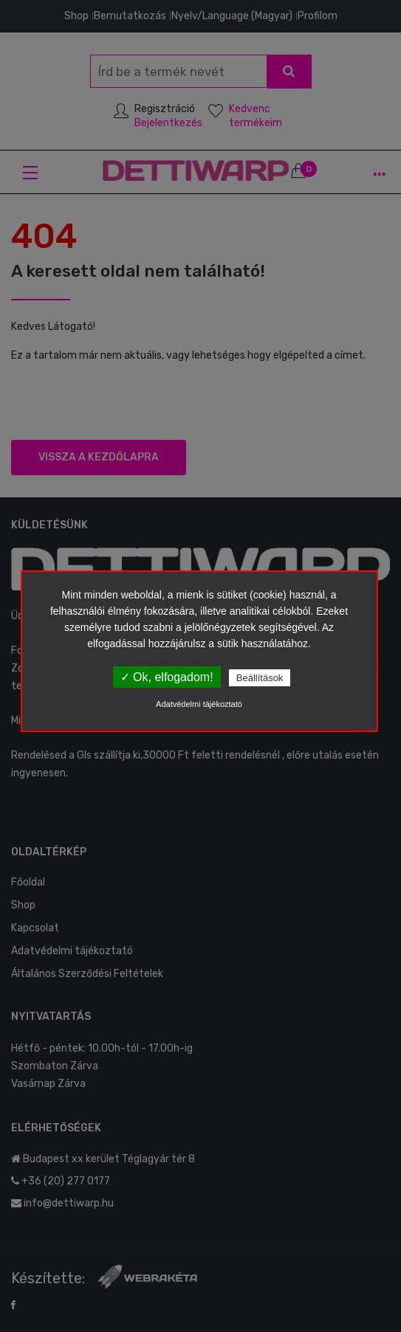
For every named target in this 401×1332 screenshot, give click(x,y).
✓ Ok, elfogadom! (166, 677)
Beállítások (260, 677)
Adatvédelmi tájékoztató (199, 704)
